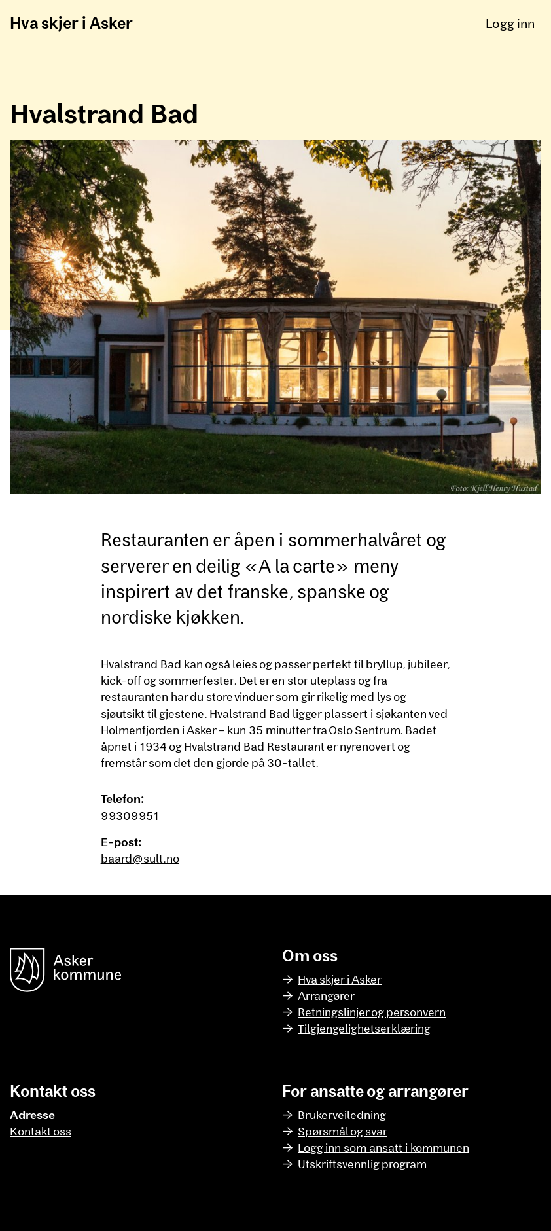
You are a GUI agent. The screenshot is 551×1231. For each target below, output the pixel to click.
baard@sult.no (140, 858)
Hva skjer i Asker (71, 22)
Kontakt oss (40, 1131)
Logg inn (510, 23)
